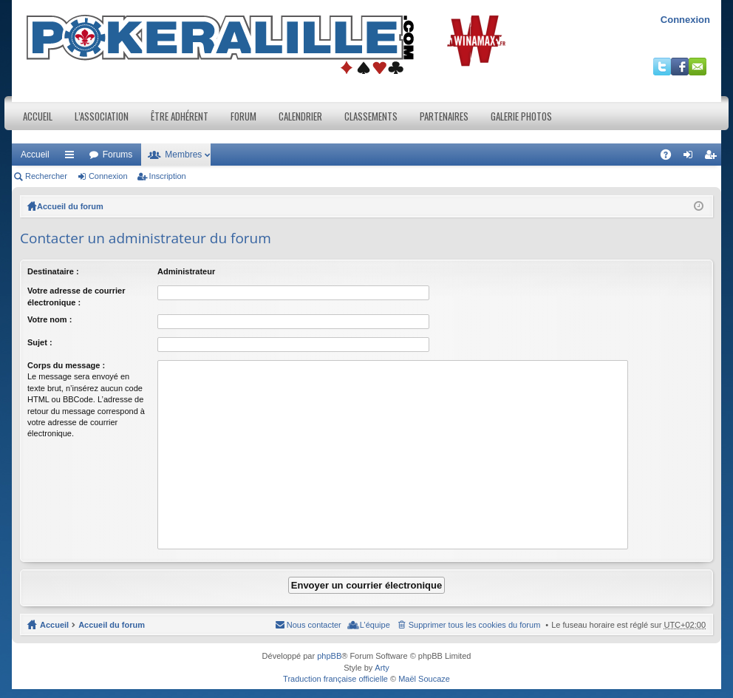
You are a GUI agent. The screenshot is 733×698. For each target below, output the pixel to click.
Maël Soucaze (424, 678)
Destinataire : (53, 271)
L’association (102, 116)
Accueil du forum (70, 206)
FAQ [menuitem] (670, 157)
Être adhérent (179, 116)
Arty (382, 667)
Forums (118, 154)
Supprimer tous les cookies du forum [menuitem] (475, 624)
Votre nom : (49, 319)
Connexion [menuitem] (691, 157)
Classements (371, 116)
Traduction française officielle (335, 678)
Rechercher (46, 176)
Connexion (685, 19)
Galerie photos (521, 116)
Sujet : (39, 342)
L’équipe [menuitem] (375, 624)
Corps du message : (66, 365)
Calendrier (300, 116)
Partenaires (444, 116)
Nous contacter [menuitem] (314, 624)
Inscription (167, 176)
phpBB (329, 655)
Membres (183, 154)
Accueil (37, 116)
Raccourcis (72, 157)
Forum (243, 116)
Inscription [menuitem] (713, 157)
